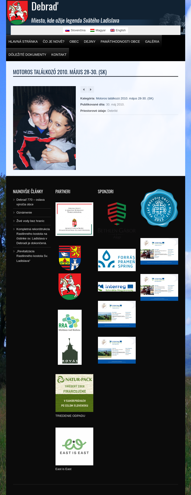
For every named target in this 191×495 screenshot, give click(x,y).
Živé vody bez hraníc (31, 221)
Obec (74, 41)
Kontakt (58, 54)
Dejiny (90, 41)
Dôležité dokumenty (27, 54)
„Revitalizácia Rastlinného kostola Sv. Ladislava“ (32, 255)
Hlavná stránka (23, 41)
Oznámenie (24, 212)
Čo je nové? (54, 41)
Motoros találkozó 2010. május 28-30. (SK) (124, 98)
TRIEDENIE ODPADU (70, 416)
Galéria (152, 41)
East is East (64, 469)
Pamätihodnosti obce (120, 41)
